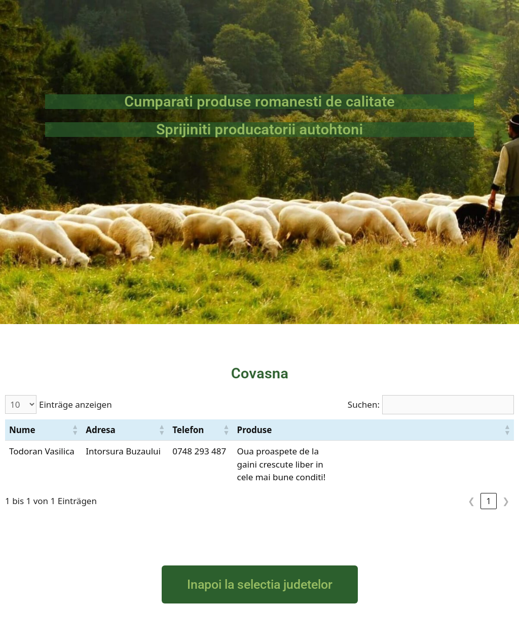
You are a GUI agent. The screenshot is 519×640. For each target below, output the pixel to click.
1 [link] (488, 501)
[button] (74, 429)
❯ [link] (505, 501)
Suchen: (364, 404)
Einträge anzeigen (75, 404)
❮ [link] (471, 501)
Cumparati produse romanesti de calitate (259, 102)
